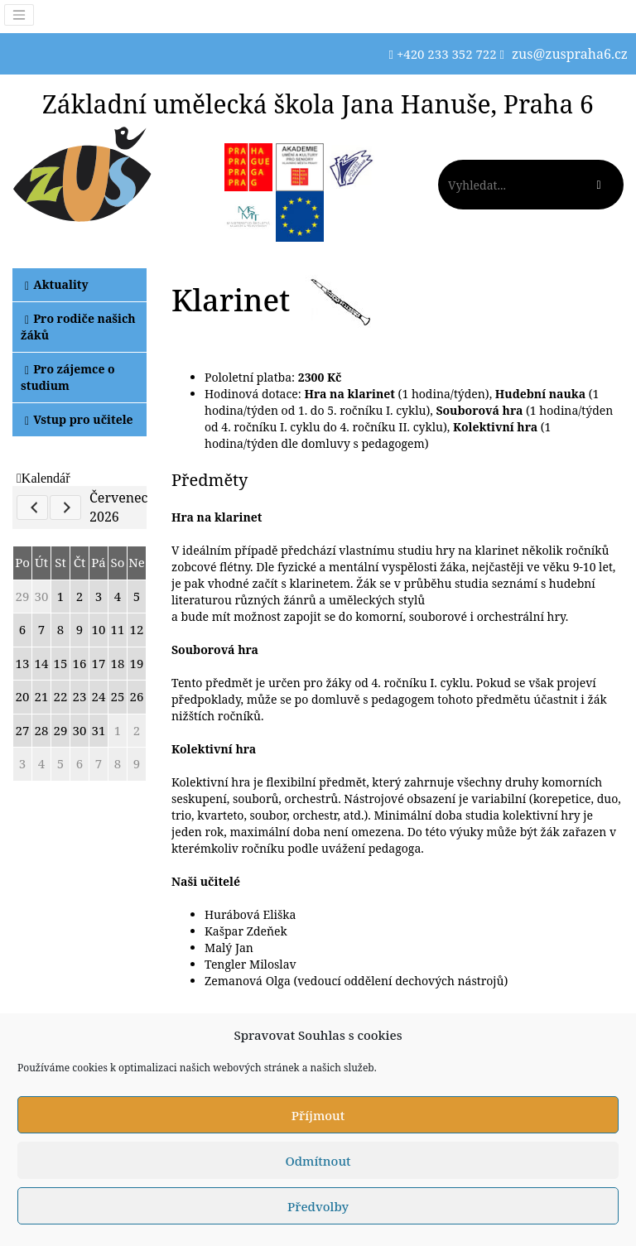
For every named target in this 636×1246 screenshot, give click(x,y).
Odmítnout (317, 1160)
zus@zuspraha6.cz (570, 54)
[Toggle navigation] (19, 15)
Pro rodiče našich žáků (78, 326)
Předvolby (318, 1206)
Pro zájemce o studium (68, 377)
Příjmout (318, 1115)
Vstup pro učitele (79, 419)
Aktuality (57, 284)
